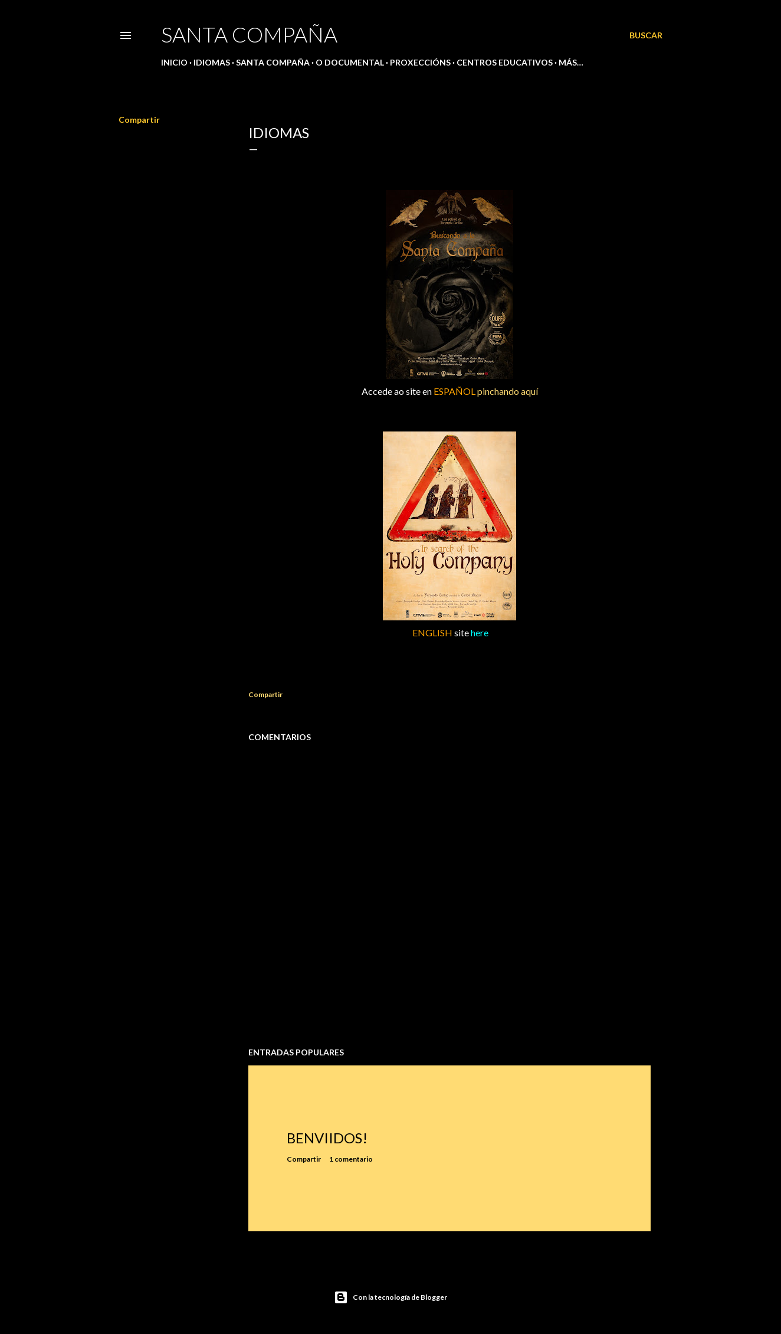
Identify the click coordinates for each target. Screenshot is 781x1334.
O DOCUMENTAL (350, 62)
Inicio (174, 62)
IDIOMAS (211, 62)
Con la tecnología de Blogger (390, 1297)
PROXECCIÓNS (420, 62)
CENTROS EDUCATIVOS (505, 62)
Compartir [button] (139, 120)
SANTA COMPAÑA (249, 34)
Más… (571, 62)
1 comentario (351, 1159)
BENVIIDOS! (327, 1137)
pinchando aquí (507, 391)
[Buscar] (645, 35)
